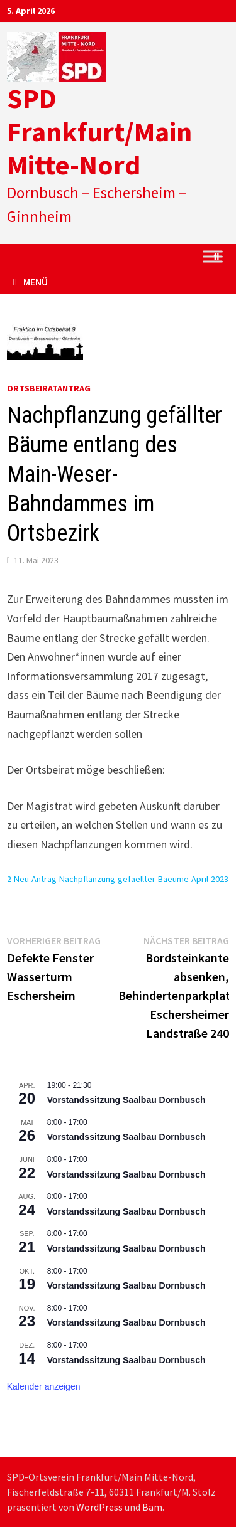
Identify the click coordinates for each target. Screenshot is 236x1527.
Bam (152, 1507)
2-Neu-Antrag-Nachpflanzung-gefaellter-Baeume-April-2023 (117, 879)
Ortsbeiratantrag (49, 388)
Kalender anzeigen (44, 1386)
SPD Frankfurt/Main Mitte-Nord (99, 131)
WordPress (99, 1507)
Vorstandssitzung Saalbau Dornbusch (126, 1100)
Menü (30, 281)
